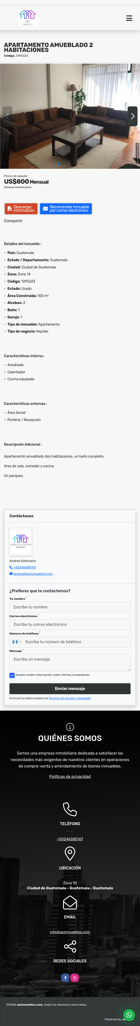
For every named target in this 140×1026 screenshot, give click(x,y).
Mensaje (16, 651)
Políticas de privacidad (70, 776)
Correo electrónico (24, 616)
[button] (58, 164)
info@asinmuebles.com (70, 932)
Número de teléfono (24, 633)
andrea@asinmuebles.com (33, 574)
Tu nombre (18, 598)
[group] (70, 116)
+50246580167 (24, 567)
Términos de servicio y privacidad (70, 698)
